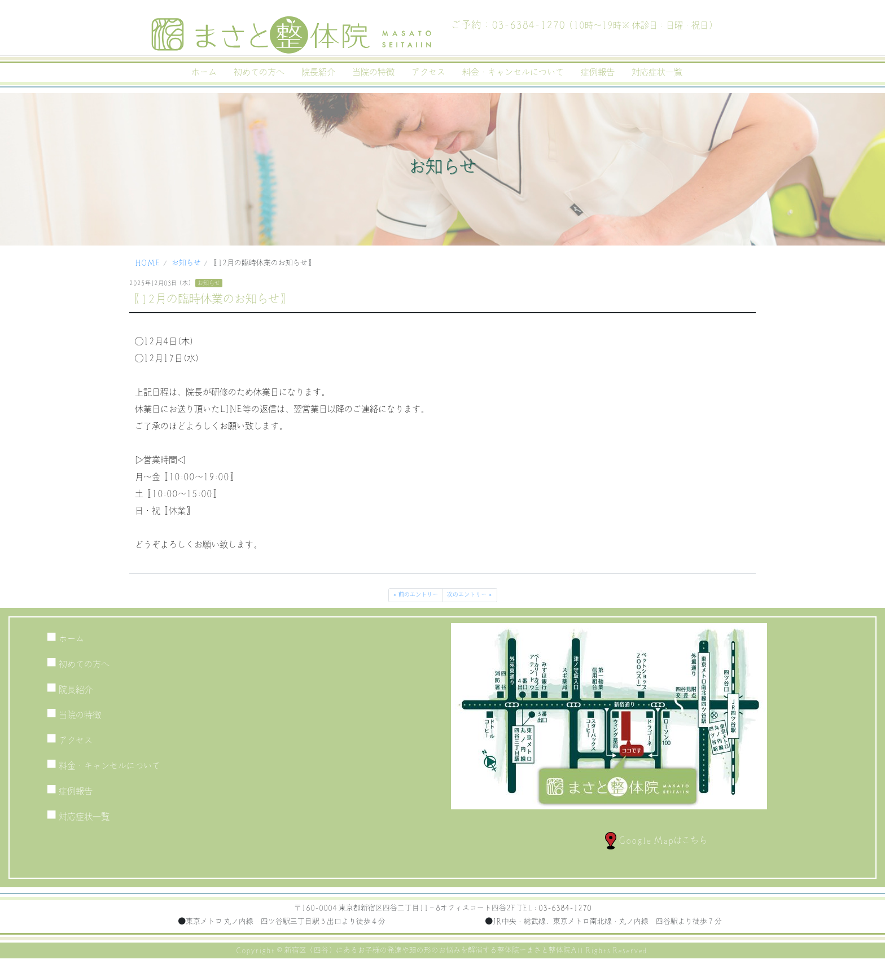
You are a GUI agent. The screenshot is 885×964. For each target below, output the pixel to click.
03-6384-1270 (565, 908)
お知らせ (186, 263)
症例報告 (598, 72)
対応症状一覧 (657, 72)
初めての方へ (259, 72)
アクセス (428, 72)
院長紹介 (318, 72)
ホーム (204, 72)
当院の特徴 (373, 72)
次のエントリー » (469, 594)
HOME (147, 263)
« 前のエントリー (415, 594)
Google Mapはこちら (656, 840)
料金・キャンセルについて (513, 72)
